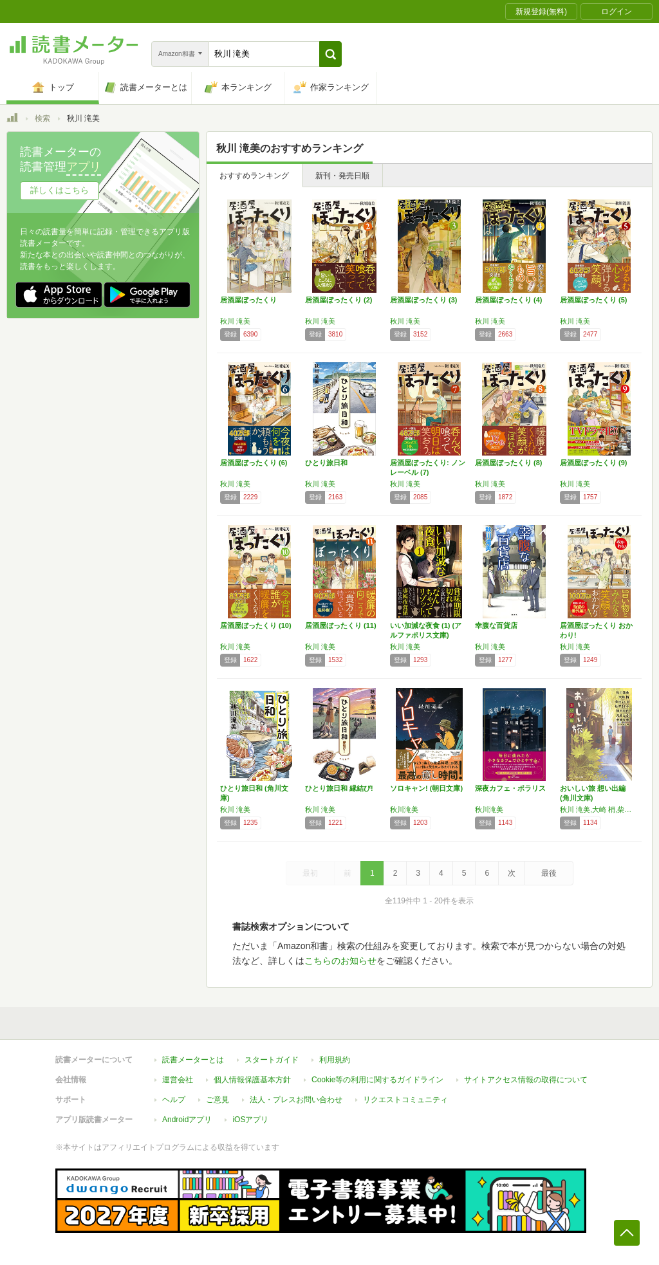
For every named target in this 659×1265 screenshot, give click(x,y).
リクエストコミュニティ (405, 1099)
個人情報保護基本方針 (252, 1080)
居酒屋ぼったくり (248, 300)
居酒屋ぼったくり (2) (339, 300)
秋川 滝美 (235, 321)
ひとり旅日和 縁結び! (339, 788)
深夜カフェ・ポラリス (510, 788)
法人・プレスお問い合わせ (296, 1099)
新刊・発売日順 (342, 175)
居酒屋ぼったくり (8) (509, 462)
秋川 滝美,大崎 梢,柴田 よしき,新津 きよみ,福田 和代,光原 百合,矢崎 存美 (599, 809)
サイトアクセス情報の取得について (526, 1080)
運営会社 (177, 1080)
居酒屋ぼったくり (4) (509, 300)
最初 (310, 873)
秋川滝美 (404, 809)
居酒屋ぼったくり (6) (254, 462)
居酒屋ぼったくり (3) (424, 300)
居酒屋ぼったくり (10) (256, 625)
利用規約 (334, 1060)
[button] (330, 54)
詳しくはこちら (59, 190)
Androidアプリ (187, 1119)
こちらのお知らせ (340, 961)
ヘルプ (173, 1099)
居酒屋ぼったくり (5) (593, 300)
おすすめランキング (254, 175)
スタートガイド (272, 1060)
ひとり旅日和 (326, 462)
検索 (42, 118)
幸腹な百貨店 (496, 625)
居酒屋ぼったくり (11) (340, 625)
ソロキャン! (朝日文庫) (426, 788)
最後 (549, 873)
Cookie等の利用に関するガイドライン (377, 1080)
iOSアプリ (250, 1119)
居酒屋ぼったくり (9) (593, 462)
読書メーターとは (193, 1060)
